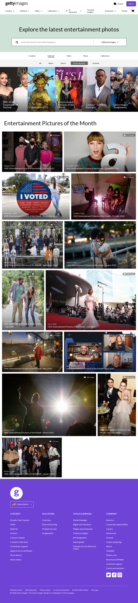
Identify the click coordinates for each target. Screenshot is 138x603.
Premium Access (49, 529)
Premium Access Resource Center (84, 547)
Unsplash (110, 551)
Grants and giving (114, 542)
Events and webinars (115, 568)
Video (69, 56)
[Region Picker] (21, 504)
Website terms (16, 590)
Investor (109, 538)
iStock (109, 546)
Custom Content (17, 538)
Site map (94, 590)
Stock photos (16, 555)
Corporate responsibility (117, 524)
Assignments (47, 533)
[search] (18, 42)
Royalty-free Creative (19, 520)
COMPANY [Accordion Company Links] (111, 513)
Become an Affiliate (115, 559)
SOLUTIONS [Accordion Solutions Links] (48, 513)
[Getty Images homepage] (16, 3)
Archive (13, 533)
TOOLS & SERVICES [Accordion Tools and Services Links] (82, 513)
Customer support (114, 564)
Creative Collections (19, 542)
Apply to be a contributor (21, 551)
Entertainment (79, 63)
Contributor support (19, 546)
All (40, 63)
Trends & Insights (80, 533)
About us (110, 520)
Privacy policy (45, 590)
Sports (63, 63)
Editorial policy (31, 590)
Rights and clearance (82, 524)
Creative (32, 56)
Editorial (51, 56)
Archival (96, 63)
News (51, 63)
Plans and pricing (49, 524)
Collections (105, 56)
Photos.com (111, 555)
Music (85, 56)
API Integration (80, 538)
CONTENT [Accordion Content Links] (15, 513)
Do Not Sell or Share (80, 590)
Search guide (78, 542)
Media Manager (80, 520)
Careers (109, 529)
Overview (46, 520)
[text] (56, 42)
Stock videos (15, 559)
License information (61, 590)
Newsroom (111, 533)
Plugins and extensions (83, 529)
